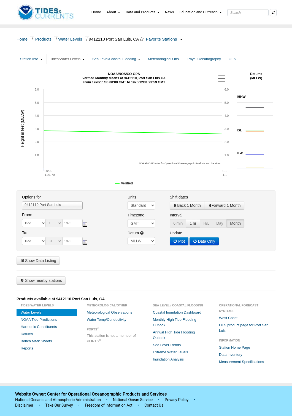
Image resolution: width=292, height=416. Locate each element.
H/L (207, 223)
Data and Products (142, 12)
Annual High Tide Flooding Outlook (174, 335)
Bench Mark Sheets (36, 341)
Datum (136, 233)
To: (24, 232)
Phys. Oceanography (204, 59)
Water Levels (70, 39)
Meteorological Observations (109, 312)
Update (176, 233)
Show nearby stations (41, 280)
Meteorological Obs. (164, 59)
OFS (232, 59)
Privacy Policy (176, 400)
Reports (27, 348)
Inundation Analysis (168, 359)
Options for (31, 197)
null (141, 241)
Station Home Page (234, 347)
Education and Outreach (201, 12)
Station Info (31, 59)
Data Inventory (230, 355)
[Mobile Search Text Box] (273, 12)
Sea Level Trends (167, 345)
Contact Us (153, 405)
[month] (34, 223)
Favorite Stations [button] (164, 39)
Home (96, 12)
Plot (179, 241)
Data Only (204, 241)
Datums (27, 334)
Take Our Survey (59, 405)
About (113, 12)
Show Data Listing (38, 260)
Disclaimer (24, 405)
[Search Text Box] (248, 12)
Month (235, 223)
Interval (176, 215)
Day (219, 223)
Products (43, 39)
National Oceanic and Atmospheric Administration (58, 400)
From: (27, 215)
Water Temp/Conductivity (106, 319)
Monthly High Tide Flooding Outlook (174, 322)
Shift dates (179, 197)
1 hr (193, 223)
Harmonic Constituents (39, 327)
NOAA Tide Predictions (39, 319)
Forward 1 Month (224, 205)
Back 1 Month (187, 205)
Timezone (136, 215)
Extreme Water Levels (170, 352)
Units (132, 197)
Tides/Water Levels (67, 59)
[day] (54, 223)
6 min (178, 223)
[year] (72, 223)
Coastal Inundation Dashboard (177, 312)
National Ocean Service (133, 400)
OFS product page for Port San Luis (243, 328)
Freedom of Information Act (108, 405)
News (169, 12)
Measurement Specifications (241, 362)
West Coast (228, 318)
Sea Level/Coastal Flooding (116, 59)
